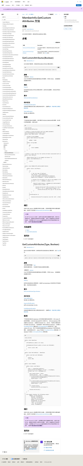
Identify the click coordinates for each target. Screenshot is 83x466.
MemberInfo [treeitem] (6, 143)
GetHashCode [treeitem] (7, 156)
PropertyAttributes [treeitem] (6, 214)
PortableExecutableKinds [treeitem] (7, 210)
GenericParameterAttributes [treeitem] (8, 116)
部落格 (13, 462)
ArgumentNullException (29, 303)
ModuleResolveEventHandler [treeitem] (8, 191)
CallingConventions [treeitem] (6, 81)
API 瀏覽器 (31, 14)
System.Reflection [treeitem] (6, 22)
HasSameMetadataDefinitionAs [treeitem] (11, 158)
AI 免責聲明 (4, 462)
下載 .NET (79, 5)
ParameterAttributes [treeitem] (7, 202)
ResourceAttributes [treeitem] (6, 223)
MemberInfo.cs (30, 60)
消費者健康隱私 (29, 462)
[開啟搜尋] (78, 2)
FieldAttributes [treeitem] (5, 112)
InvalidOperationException (30, 104)
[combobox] (10, 17)
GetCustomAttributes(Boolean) (29, 47)
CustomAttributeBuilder (31, 231)
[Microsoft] (2, 2)
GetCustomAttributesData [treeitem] (10, 154)
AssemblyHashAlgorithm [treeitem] (7, 52)
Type (46, 53)
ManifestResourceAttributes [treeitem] (8, 135)
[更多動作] (59, 14)
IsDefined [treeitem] (6, 160)
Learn (23, 14)
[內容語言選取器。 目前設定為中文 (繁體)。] (5, 459)
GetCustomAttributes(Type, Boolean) (32, 291)
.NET (27, 14)
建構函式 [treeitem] (5, 145)
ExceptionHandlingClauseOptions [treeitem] (9, 110)
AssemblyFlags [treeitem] (5, 49)
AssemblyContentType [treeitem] (7, 33)
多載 (65, 18)
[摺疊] (17, 14)
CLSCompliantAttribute (43, 326)
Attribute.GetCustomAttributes (42, 210)
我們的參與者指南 (30, 449)
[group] (42, 164)
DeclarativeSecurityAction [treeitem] (8, 97)
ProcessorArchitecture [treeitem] (7, 212)
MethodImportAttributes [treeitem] (7, 175)
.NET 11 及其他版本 (29, 239)
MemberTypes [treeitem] (5, 166)
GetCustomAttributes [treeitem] (9, 152)
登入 (80, 1)
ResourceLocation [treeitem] (6, 225)
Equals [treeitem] (6, 150)
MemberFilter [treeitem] (5, 139)
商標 (41, 462)
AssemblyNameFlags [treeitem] (7, 64)
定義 (65, 16)
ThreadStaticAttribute (28, 326)
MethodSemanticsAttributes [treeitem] (8, 183)
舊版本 (9, 462)
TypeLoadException (28, 111)
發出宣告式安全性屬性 (37, 221)
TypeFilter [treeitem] (4, 243)
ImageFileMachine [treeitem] (6, 122)
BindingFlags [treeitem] (5, 79)
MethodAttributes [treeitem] (6, 168)
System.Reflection (30, 29)
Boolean (31, 77)
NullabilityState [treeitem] (6, 197)
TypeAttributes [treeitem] (5, 237)
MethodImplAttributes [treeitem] (7, 174)
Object (25, 87)
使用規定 (36, 462)
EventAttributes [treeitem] (6, 102)
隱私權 (22, 462)
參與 (18, 462)
